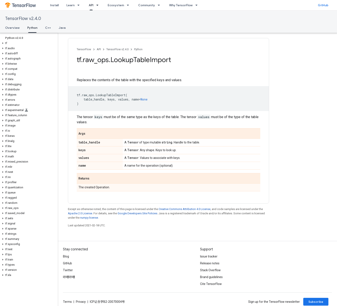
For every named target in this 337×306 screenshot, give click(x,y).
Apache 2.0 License (80, 213)
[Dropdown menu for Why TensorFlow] (198, 5)
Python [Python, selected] (32, 28)
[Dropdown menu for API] (98, 5)
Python (138, 49)
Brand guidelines (211, 277)
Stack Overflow (210, 270)
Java (62, 28)
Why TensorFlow (181, 5)
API (99, 49)
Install (54, 5)
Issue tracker (209, 256)
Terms (67, 301)
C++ (48, 28)
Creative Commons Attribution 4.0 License (184, 209)
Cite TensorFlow (211, 284)
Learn (70, 5)
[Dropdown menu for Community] (160, 5)
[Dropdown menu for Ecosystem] (129, 5)
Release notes (209, 263)
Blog (66, 256)
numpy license (89, 217)
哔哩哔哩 (69, 277)
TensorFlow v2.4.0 (23, 18)
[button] (28, 43)
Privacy (81, 301)
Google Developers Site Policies (137, 213)
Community (146, 5)
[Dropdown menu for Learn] (80, 5)
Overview (12, 28)
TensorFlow (84, 49)
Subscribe (315, 302)
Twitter (68, 270)
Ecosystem (116, 5)
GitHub (323, 5)
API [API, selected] (91, 5)
